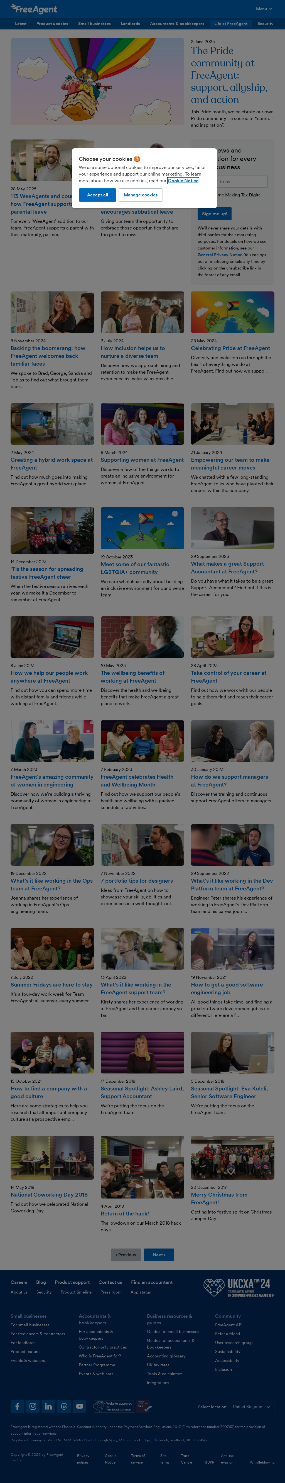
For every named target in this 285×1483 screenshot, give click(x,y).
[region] (144, 178)
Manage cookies (141, 195)
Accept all (97, 195)
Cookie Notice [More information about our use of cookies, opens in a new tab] (183, 180)
